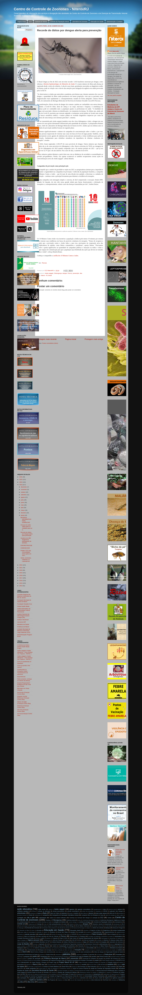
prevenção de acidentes (89, 958)
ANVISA (105, 911)
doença (107, 928)
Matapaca (20, 948)
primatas (101, 958)
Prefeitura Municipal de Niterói (55, 958)
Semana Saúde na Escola (34, 972)
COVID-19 (21, 924)
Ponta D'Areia (103, 956)
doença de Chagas (118, 928)
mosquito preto (99, 950)
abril (22, 507)
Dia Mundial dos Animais (64, 927)
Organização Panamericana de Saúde (27, 954)
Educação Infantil (75, 930)
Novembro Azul (74, 952)
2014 (21, 585)
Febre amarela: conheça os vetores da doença (24, 679)
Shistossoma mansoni (85, 972)
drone (33, 930)
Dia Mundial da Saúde (112, 926)
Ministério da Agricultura (102, 947)
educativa (86, 930)
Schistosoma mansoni (65, 968)
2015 (21, 583)
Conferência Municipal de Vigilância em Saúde (112, 920)
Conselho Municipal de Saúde (44, 922)
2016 (21, 580)
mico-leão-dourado (80, 947)
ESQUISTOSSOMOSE (120, 868)
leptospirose (118, 944)
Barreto (91, 913)
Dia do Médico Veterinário (83, 926)
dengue (64, 273)
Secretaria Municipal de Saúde (43, 970)
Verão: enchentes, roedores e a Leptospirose (26, 559)
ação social (41, 909)
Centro (110, 917)
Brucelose (120, 913)
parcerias (91, 954)
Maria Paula (104, 946)
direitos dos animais (98, 928)
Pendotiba (119, 954)
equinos (45, 932)
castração (95, 917)
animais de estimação (44, 911)
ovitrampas (58, 954)
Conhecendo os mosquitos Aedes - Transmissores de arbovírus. (22, 672)
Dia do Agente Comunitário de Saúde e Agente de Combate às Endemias (46, 926)
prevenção (76, 273)
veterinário (83, 978)
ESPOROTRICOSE (26, 545)
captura (52, 917)
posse (24, 958)
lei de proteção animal (55, 944)
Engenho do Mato (95, 930)
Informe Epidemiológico (22, 942)
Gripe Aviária (73, 938)
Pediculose (108, 954)
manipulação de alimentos (67, 946)
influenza (105, 940)
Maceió (47, 946)
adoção (50, 909)
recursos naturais (52, 964)
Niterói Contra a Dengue (37, 952)
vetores (91, 978)
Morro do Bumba (58, 950)
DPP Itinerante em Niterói (23, 930)
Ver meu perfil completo (114, 95)
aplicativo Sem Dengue (116, 911)
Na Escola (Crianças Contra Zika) (23, 693)
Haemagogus (104, 938)
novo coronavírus (86, 952)
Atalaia (39, 913)
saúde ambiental (31, 968)
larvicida (35, 944)
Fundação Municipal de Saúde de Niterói (24, 600)
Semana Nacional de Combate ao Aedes (84, 970)
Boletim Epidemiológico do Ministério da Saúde (59, 84)
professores (45, 960)
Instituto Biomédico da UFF (42, 942)
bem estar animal (101, 913)
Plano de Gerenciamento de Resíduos (59, 956)
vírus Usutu (86, 980)
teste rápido (65, 974)
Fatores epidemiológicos (84, 934)
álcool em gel (112, 909)
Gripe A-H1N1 (63, 938)
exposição (59, 934)
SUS (59, 974)
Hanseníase (112, 938)
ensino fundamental (119, 930)
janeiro (23, 515)
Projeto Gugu (52, 962)
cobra (79, 920)
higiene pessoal (33, 940)
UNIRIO (80, 976)
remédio (60, 964)
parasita (85, 954)
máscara (120, 946)
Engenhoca (106, 930)
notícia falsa (58, 952)
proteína (121, 962)
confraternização (23, 922)
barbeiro (76, 913)
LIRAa (29, 946)
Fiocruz (44, 263)
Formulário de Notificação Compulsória (97, 936)
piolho (35, 956)
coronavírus (118, 922)
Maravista (81, 946)
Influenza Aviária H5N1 (117, 940)
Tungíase (122, 974)
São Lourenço (111, 966)
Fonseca (82, 936)
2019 (21, 572)
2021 (21, 567)
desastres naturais (98, 924)
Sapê (120, 966)
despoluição (108, 924)
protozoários (20, 964)
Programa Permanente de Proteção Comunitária (79, 960)
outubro (23, 492)
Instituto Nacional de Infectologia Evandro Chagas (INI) (23, 615)
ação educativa (24, 909)
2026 (21, 477)
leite (112, 944)
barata (70, 913)
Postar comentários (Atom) (50, 343)
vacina (123, 976)
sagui (118, 964)
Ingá (31, 942)
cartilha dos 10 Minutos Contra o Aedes (65, 255)
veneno (76, 978)
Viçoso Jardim (98, 978)
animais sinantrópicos (73, 911)
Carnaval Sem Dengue (83, 917)
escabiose (52, 932)
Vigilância (107, 978)
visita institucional (95, 980)
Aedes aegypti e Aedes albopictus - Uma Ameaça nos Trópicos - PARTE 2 (24, 657)
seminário (46, 972)
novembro (24, 489)
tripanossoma (115, 974)
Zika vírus (30, 982)
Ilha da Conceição (89, 940)
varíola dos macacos (55, 978)
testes (72, 974)
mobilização (20, 950)
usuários (110, 976)
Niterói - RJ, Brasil (46, 275)
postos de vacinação (34, 958)
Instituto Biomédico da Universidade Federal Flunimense (23, 610)
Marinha (113, 946)
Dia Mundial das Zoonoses (32, 928)
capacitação (42, 917)
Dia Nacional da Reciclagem (78, 927)
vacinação (23, 978)
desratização (117, 924)
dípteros (89, 927)
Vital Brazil (105, 980)
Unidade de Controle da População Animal (35, 976)
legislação (41, 944)
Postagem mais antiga (94, 339)
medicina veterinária (39, 948)
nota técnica (50, 952)
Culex (45, 924)
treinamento (97, 974)
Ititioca (91, 942)
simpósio (109, 972)
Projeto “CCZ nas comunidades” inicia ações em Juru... (26, 553)
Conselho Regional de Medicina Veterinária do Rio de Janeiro (24, 596)
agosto (23, 497)
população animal (115, 956)
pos (20, 958)
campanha (46, 915)
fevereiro (23, 513)
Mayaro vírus (29, 947)
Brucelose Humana (21, 915)
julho (22, 500)
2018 (21, 575)
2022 (21, 565)
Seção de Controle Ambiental (81, 968)
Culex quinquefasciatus (55, 924)
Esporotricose (21, 676)
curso (65, 924)
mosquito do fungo (89, 950)
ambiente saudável (23, 911)
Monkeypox (41, 950)
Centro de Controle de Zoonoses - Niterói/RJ (51, 9)
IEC (80, 940)
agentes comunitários (84, 909)
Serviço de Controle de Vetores (67, 972)
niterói (24, 952)
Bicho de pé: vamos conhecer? (119, 887)
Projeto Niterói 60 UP (66, 962)
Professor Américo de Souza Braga (31, 960)
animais (34, 911)
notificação (65, 952)
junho (23, 502)
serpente (54, 972)
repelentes (77, 964)
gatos (42, 938)
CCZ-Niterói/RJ (114, 51)
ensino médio (23, 932)
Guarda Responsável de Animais (88, 938)
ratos (42, 964)
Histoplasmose (47, 940)
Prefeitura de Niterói (23, 626)
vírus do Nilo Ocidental (76, 980)
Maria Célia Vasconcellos (92, 946)
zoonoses (41, 982)
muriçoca (107, 950)
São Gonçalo (102, 966)
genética (49, 938)
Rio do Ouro (102, 964)
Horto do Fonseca (57, 940)
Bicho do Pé (113, 913)
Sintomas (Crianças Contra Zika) (23, 706)
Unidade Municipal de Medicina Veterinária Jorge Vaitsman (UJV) (23, 630)
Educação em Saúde (97, 21)
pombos (94, 956)
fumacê (111, 936)
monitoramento (32, 950)
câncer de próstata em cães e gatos (114, 915)
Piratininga (44, 956)
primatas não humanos (112, 958)
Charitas (48, 920)
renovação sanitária (68, 964)
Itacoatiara (78, 942)
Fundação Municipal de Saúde (25, 938)
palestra (66, 954)
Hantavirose (120, 938)
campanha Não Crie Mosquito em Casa (92, 915)
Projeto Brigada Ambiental (108, 960)
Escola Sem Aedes (62, 932)
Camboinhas (38, 915)
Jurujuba (103, 942)
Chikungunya (58, 273)
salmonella (30, 966)
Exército (54, 934)
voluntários (113, 980)
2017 (21, 578)
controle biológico (73, 922)
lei (47, 944)
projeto (97, 960)
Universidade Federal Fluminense (95, 976)
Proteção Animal (112, 962)
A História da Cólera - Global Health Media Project (23, 646)
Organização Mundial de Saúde (114, 952)
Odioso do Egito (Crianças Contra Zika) (24, 702)
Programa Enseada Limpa (57, 960)
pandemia (78, 954)
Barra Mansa (84, 913)
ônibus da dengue (99, 952)
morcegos (48, 950)
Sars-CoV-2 (20, 968)
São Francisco (92, 966)
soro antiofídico (52, 974)
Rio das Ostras (93, 964)
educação (39, 930)
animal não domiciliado (87, 911)
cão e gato (31, 917)
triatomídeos (107, 974)
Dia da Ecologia (23, 926)
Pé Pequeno (99, 954)
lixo (34, 946)
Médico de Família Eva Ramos (55, 947)
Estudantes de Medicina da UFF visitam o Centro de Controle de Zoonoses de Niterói (115, 109)
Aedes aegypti (49, 273)
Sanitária (45, 966)
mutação (113, 950)
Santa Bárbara (54, 966)
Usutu (117, 976)
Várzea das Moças (67, 978)
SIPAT (24, 974)
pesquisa (26, 956)
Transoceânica (88, 974)
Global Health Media (23, 606)
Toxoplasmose (79, 974)
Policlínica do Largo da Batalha (79, 956)
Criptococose (31, 924)
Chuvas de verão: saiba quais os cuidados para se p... (26, 527)
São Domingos (82, 966)
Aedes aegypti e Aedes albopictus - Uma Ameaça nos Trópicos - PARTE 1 (24, 652)
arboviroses (21, 913)
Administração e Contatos (114, 21)
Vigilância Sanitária (36, 980)
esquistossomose (109, 932)
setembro (24, 494)
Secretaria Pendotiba (62, 970)
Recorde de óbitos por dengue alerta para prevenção (27, 534)
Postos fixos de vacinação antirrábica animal (120, 852)
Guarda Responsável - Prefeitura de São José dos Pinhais (24, 684)
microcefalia (89, 948)
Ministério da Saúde (23, 624)
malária (55, 946)
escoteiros (88, 932)
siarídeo (94, 972)
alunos (120, 909)
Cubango (39, 924)
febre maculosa (42, 936)
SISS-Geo (30, 974)
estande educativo (30, 934)
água (104, 909)
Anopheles (98, 911)
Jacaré (97, 942)
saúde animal (42, 968)
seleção (71, 970)
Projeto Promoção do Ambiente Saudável (88, 962)
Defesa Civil (78, 924)
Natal (18, 952)
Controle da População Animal (59, 21)
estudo (41, 934)
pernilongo (19, 956)
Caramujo (72, 917)
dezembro (24, 487)
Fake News (67, 934)
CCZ (30, 21)
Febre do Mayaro (111, 934)
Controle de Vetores (41, 21)
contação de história (59, 922)
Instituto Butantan (56, 942)
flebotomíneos (73, 936)
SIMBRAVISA (101, 972)
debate (71, 924)
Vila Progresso (51, 980)
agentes (72, 909)
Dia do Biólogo (70, 926)
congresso (32, 922)
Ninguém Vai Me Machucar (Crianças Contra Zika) (23, 698)
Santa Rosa (65, 966)
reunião (84, 964)
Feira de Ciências (53, 936)
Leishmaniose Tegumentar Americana (72, 944)
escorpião (81, 932)
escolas (72, 932)
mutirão (119, 950)
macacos (39, 946)
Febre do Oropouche (29, 936)
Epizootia (39, 932)
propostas (103, 962)
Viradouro (60, 980)
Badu (45, 913)
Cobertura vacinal (71, 920)
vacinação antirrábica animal (37, 978)
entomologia (32, 932)
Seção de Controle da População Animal (103, 968)
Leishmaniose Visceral (91, 944)
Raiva (35, 964)
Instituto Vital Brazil (23, 619)
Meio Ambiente (69, 948)
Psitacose (28, 964)
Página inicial (22, 21)
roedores (110, 964)
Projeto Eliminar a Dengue (39, 962)
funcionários (118, 936)
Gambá (37, 938)
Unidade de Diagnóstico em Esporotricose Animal (63, 976)
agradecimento (97, 909)
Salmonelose (38, 966)
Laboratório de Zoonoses (79, 21)
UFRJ (20, 976)
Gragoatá (55, 938)
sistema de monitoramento (41, 974)
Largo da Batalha (23, 944)
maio (22, 505)
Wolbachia (122, 980)
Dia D (123, 924)
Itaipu (84, 942)
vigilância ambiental (117, 978)
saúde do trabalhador (53, 968)
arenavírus (32, 913)
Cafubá (30, 915)
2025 (21, 479)
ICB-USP (74, 940)
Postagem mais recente (47, 339)
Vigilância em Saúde (22, 980)
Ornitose (42, 954)
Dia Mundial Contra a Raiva (98, 926)
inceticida (99, 940)
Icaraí (67, 940)
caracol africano (61, 917)
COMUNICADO (25, 548)
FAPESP (73, 934)
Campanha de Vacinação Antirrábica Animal (65, 915)
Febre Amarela (97, 934)
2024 (21, 482)
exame (47, 934)
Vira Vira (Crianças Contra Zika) (22, 710)
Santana (74, 966)
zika (81, 273)
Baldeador (64, 913)
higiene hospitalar (21, 940)
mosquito (77, 950)
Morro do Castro (68, 950)
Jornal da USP (21, 622)
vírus (65, 980)
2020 (21, 570)
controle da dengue (85, 922)
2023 (21, 484)
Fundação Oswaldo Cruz (24, 604)
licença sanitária (21, 946)
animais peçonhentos (58, 911)
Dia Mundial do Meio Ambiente (49, 927)
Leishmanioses (103, 944)
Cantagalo (20, 917)
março (23, 510)
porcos (123, 956)
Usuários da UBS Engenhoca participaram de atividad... (26, 540)
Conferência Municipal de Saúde (90, 920)
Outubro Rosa (49, 954)
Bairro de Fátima (54, 913)
